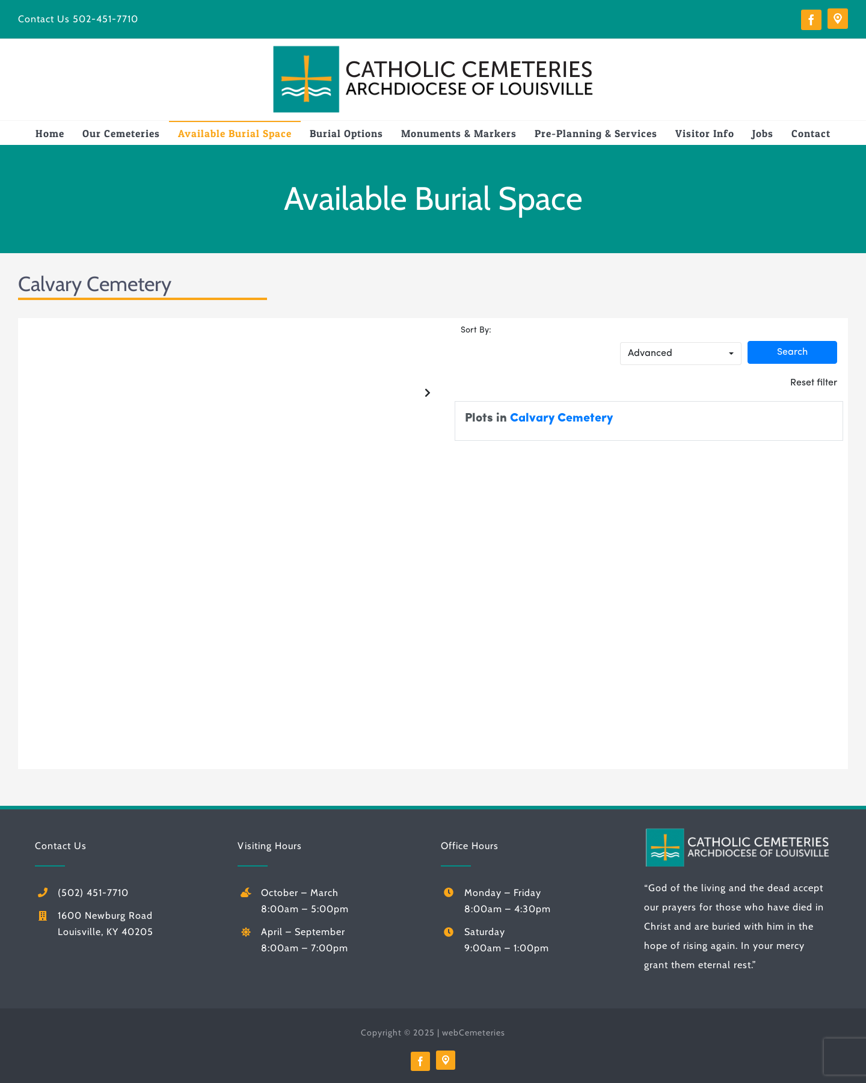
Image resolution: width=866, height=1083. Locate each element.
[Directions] (838, 18)
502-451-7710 (105, 19)
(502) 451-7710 (93, 892)
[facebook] (811, 20)
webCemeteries (473, 1032)
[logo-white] (737, 831)
